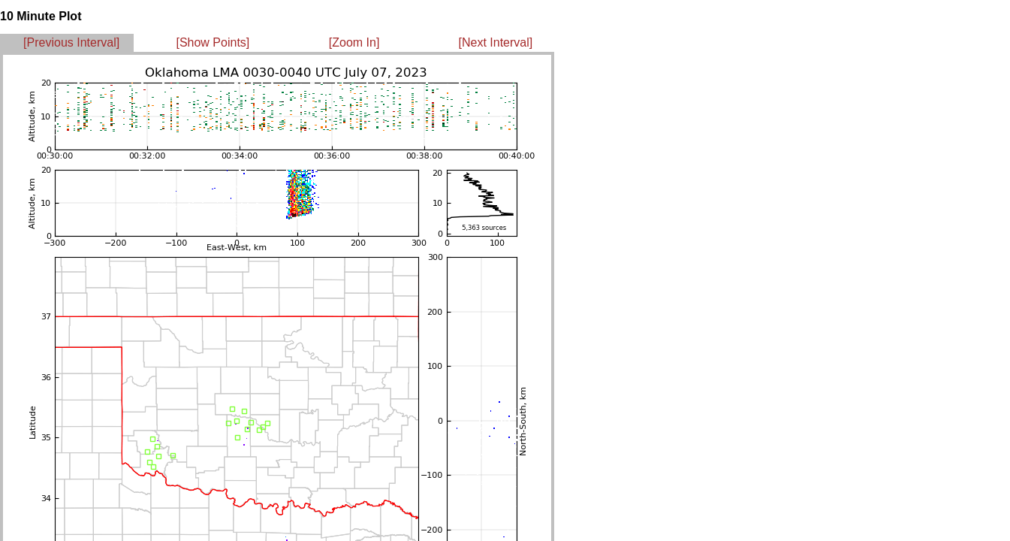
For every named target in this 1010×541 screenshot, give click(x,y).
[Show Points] (212, 42)
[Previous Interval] (71, 42)
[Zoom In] (354, 42)
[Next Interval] (496, 42)
